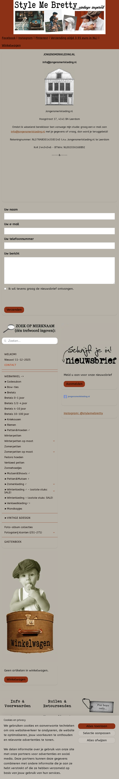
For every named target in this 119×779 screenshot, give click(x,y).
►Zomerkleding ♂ (29, 484)
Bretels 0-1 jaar (14, 397)
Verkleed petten (14, 462)
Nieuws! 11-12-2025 (17, 359)
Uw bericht (11, 253)
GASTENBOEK (13, 541)
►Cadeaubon (12, 381)
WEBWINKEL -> (14, 376)
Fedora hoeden (13, 457)
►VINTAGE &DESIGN (17, 517)
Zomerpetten (12, 446)
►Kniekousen (12, 419)
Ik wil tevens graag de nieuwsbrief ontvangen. (41, 288)
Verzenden (14, 309)
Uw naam (11, 209)
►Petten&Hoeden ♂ (17, 430)
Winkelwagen (11, 45)
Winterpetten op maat (29, 441)
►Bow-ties (11, 387)
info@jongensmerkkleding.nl (28, 131)
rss (59, 773)
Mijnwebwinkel (97, 773)
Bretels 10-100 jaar (16, 413)
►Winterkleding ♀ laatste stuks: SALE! (28, 497)
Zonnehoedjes (13, 467)
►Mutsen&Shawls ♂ (17, 473)
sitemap (53, 773)
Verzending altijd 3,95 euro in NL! (74, 38)
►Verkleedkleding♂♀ (17, 503)
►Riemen (10, 424)
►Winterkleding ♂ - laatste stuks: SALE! (29, 491)
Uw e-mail (11, 224)
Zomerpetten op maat (29, 451)
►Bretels (10, 392)
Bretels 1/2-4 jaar (15, 403)
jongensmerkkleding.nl (77, 397)
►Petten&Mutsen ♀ (17, 478)
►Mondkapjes (13, 508)
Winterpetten (12, 435)
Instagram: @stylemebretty (83, 413)
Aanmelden (74, 384)
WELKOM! (10, 354)
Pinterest (41, 38)
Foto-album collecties (18, 527)
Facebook (8, 38)
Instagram (25, 38)
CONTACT (10, 364)
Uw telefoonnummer (19, 239)
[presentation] (27, 298)
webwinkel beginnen (70, 773)
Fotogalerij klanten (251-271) (29, 532)
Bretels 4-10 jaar (15, 408)
